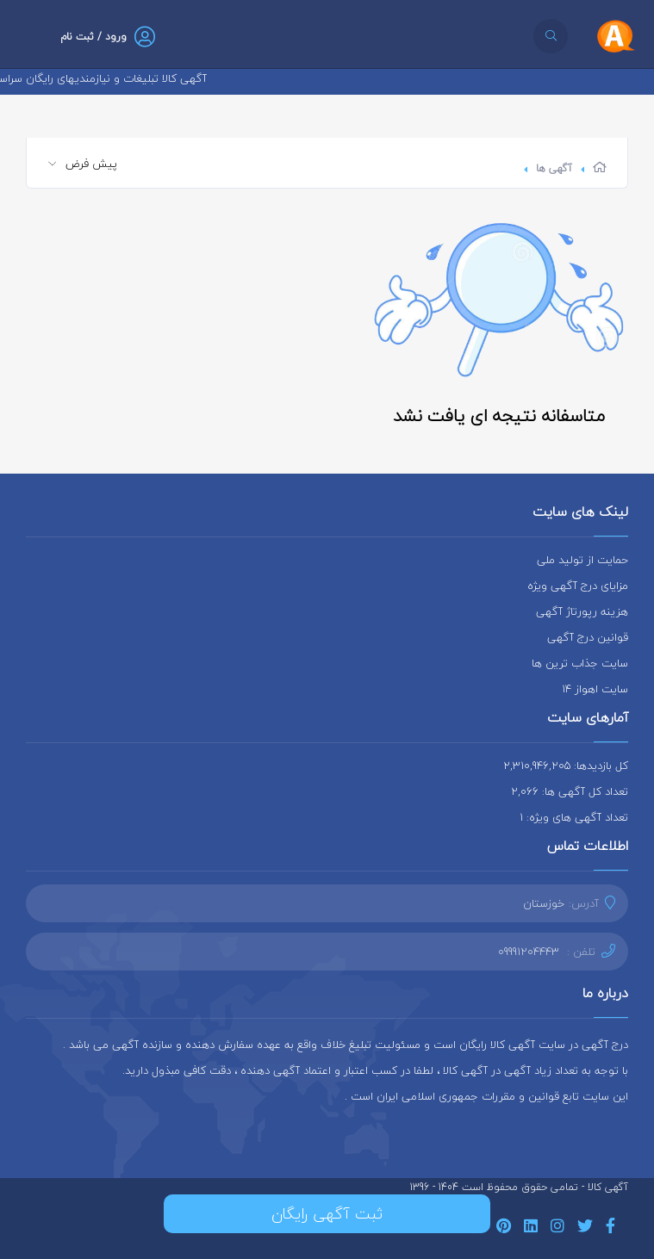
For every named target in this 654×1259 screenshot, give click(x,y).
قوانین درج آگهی (587, 637)
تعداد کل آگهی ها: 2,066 (569, 791)
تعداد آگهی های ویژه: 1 (574, 817)
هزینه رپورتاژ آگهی (582, 611)
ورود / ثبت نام (93, 37)
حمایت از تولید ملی (582, 559)
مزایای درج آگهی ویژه (577, 585)
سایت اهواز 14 (595, 688)
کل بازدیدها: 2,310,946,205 (565, 765)
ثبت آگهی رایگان (327, 1213)
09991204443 (528, 951)
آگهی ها (554, 168)
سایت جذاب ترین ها (580, 663)
